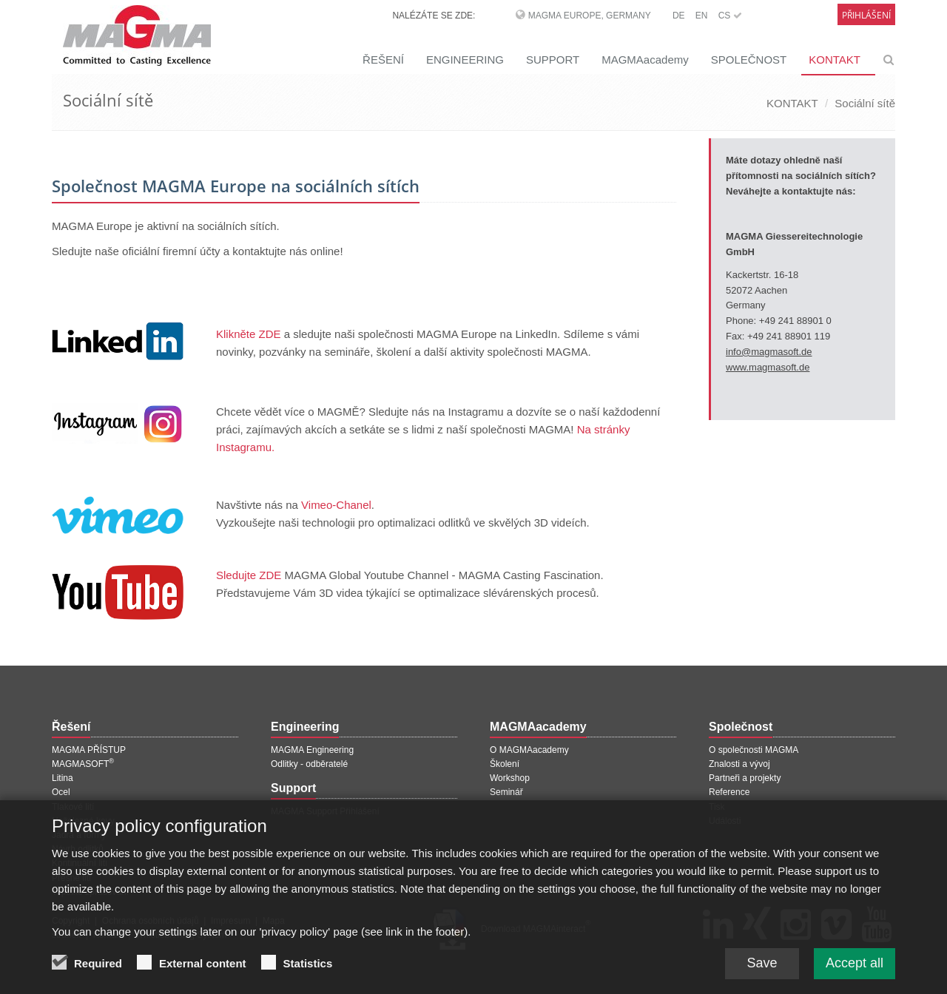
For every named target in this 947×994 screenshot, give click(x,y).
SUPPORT (552, 59)
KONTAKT (834, 59)
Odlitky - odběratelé (309, 764)
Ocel (61, 792)
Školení (504, 764)
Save (762, 971)
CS (730, 15)
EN (701, 15)
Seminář (506, 792)
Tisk (717, 807)
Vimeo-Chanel (336, 504)
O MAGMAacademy (529, 750)
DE (679, 15)
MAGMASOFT (83, 764)
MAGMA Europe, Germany (589, 15)
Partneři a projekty (745, 778)
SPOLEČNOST (749, 59)
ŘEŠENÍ (383, 59)
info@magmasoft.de (769, 351)
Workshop (510, 778)
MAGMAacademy (645, 59)
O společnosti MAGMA (753, 750)
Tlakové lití (73, 807)
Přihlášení (866, 15)
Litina (62, 778)
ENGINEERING (465, 59)
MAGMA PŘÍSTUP (89, 750)
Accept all (854, 971)
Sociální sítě (865, 103)
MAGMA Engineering (312, 750)
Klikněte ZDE (248, 334)
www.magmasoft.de (767, 367)
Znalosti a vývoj (739, 764)
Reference (729, 792)
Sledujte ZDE (248, 575)
